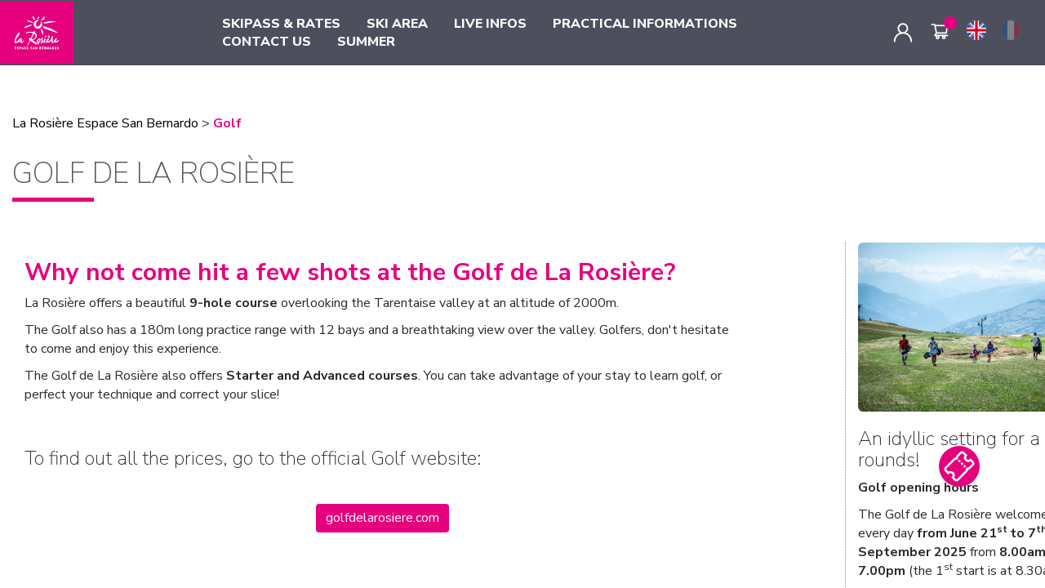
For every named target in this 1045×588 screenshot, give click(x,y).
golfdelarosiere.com (382, 518)
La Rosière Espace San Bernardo (105, 123)
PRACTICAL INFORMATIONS (645, 24)
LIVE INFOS (490, 24)
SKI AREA (397, 24)
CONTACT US (266, 42)
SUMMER (366, 42)
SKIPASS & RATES (281, 24)
